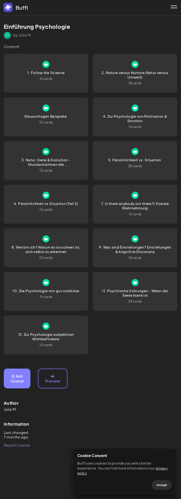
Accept (161, 485)
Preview (52, 379)
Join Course (17, 378)
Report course (17, 445)
